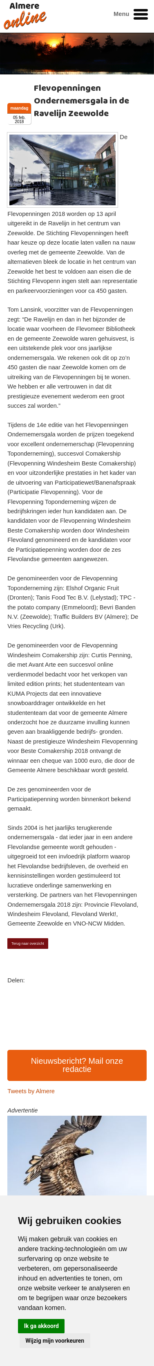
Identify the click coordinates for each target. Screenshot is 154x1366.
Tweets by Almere (31, 1091)
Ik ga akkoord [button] (41, 1326)
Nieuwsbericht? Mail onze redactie (77, 1065)
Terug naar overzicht (27, 943)
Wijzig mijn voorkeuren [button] (54, 1340)
